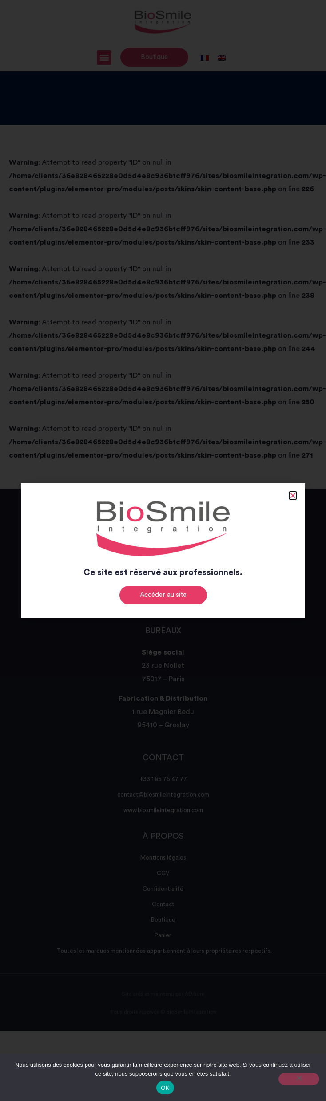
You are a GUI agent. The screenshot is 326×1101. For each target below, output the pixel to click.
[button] (293, 495)
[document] (163, 550)
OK (165, 1088)
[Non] (298, 1079)
